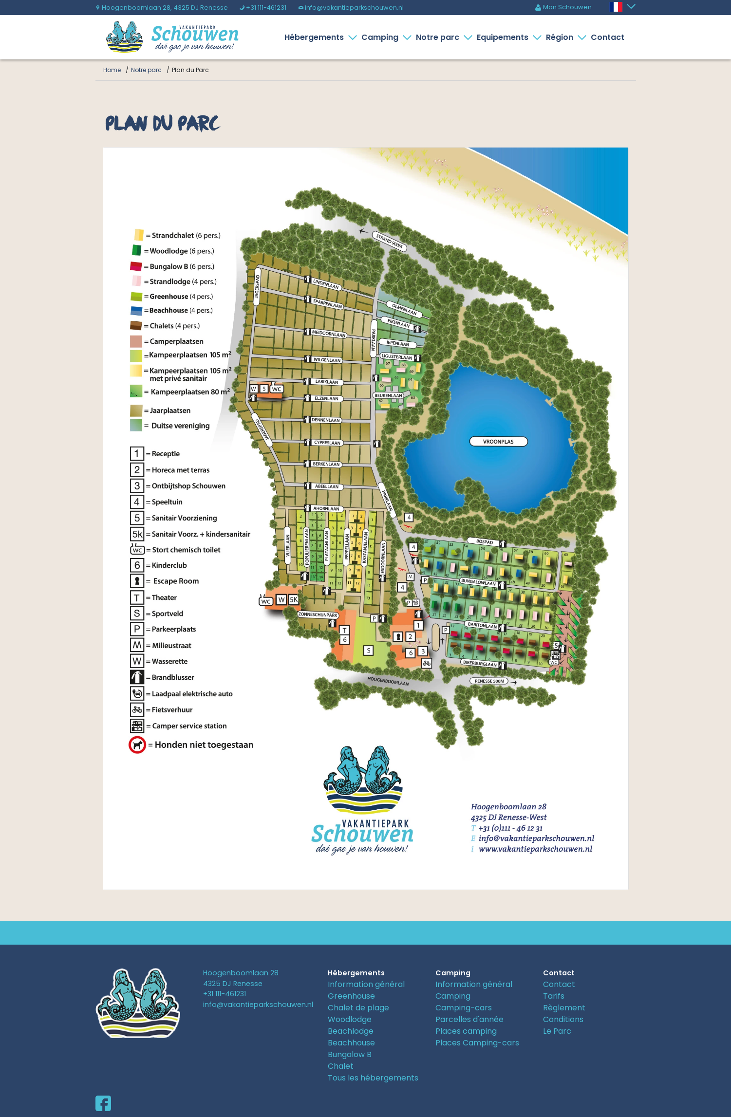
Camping (381, 37)
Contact (607, 37)
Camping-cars (463, 1007)
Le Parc (557, 1031)
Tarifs (553, 996)
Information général (366, 984)
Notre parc (439, 37)
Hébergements (316, 37)
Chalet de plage (358, 1007)
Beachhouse (351, 1042)
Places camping (466, 1031)
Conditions (563, 1019)
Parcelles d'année (469, 1019)
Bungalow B (350, 1054)
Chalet (341, 1066)
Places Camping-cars (477, 1042)
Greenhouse (351, 996)
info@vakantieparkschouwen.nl (351, 7)
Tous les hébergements (373, 1077)
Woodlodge (350, 1019)
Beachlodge (351, 1031)
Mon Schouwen (563, 7)
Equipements (504, 37)
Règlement (564, 1007)
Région (561, 37)
